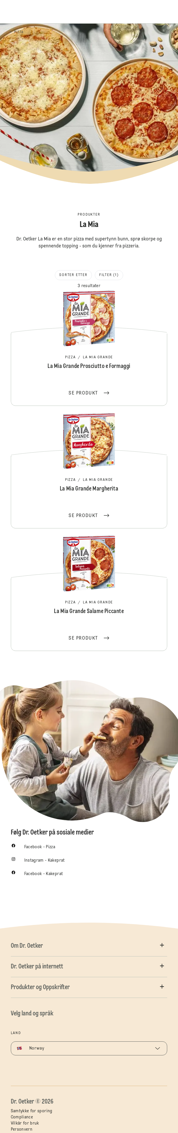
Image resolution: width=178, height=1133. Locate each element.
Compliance (22, 1117)
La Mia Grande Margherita (89, 470)
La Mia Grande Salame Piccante (89, 592)
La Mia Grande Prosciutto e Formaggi (89, 347)
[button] (89, 946)
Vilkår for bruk (25, 1123)
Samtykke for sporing (32, 1111)
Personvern (22, 1129)
